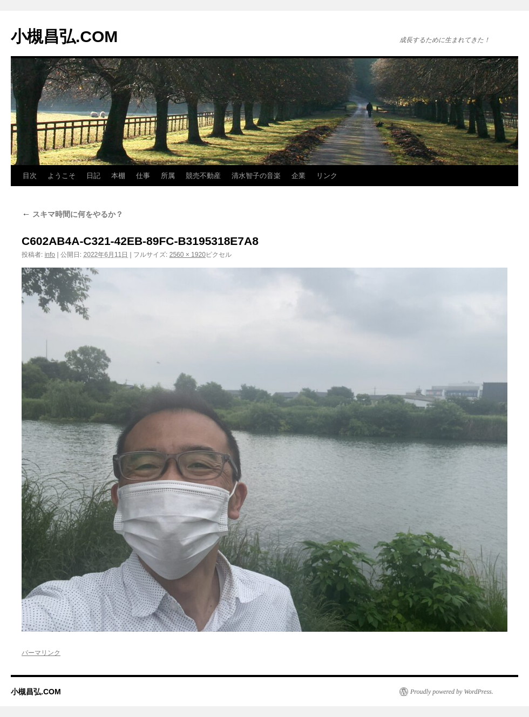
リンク (326, 176)
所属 (168, 176)
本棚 (118, 176)
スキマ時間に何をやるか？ (72, 214)
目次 (30, 176)
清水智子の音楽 (256, 176)
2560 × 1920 (187, 254)
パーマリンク (41, 653)
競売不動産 (203, 176)
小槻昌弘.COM (64, 36)
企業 (298, 176)
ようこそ (62, 176)
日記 (93, 176)
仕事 (143, 176)
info (50, 254)
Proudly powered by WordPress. (451, 691)
